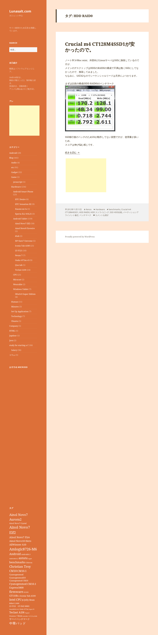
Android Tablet (20, 218)
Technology (16, 316)
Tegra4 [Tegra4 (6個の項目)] (27, 613)
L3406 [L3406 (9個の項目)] (16, 603)
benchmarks (114, 209)
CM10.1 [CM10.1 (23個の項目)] (22, 571)
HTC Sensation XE (23, 204)
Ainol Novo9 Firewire (25, 228)
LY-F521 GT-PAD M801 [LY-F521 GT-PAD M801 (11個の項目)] (19, 606)
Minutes (15, 306)
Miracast (17, 279)
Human (14, 301)
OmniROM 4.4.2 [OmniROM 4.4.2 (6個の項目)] (14, 609)
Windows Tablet (20, 289)
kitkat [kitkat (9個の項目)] (11, 603)
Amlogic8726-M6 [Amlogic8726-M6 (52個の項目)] (23, 549)
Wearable (17, 284)
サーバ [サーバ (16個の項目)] (12, 619)
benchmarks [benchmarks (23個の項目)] (17, 562)
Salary (14, 350)
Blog (11, 157)
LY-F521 (18, 250)
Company (13, 326)
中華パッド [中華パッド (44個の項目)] (17, 623)
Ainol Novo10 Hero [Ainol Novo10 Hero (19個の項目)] (20, 541)
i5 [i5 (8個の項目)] (19, 596)
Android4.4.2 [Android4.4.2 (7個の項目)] (13, 558)
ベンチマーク (85, 215)
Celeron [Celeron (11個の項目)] (29, 562)
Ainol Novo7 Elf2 (22, 223)
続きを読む (72, 152)
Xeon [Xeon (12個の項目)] (20, 616)
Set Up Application (19, 311)
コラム (12, 355)
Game (14, 177)
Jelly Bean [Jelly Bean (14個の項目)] (29, 599)
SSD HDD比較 (116, 212)
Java (11, 340)
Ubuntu (14, 321)
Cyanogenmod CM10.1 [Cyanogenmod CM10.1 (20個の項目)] (22, 584)
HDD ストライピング (100, 212)
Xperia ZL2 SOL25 (23, 214)
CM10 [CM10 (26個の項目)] (13, 571)
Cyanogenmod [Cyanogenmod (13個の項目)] (16, 574)
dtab (17, 236)
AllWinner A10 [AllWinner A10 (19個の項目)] (17, 544)
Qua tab (18, 265)
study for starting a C (19, 345)
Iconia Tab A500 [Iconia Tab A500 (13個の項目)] (28, 595)
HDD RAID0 (84, 212)
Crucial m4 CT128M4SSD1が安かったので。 (100, 47)
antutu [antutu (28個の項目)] (23, 558)
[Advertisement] (24, 120)
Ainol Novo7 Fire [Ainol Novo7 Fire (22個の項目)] (19, 537)
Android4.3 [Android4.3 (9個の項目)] (25, 554)
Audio (14, 162)
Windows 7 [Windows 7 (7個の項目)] (13, 616)
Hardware (16, 186)
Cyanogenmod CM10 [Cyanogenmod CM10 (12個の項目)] (18, 580)
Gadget (14, 172)
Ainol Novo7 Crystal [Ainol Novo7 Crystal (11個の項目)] (18, 523)
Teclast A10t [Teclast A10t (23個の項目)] (17, 612)
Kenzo (88, 209)
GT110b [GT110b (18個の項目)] (13, 595)
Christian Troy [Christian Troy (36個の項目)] (20, 566)
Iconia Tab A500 (22, 245)
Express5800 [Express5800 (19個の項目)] (16, 587)
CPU (15, 274)
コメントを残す (102, 215)
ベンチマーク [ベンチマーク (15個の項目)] (23, 619)
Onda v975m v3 (22, 260)
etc (12, 167)
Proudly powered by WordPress (80, 236)
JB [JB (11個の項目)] (23, 600)
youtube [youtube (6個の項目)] (25, 616)
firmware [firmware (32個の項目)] (16, 592)
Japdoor (13, 335)
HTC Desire (20, 199)
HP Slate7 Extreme (23, 241)
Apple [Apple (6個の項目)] (30, 558)
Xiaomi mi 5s (21, 209)
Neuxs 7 (18, 255)
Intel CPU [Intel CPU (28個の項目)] (15, 600)
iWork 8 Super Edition (25, 294)
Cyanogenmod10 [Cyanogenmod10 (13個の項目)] (17, 577)
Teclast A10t (20, 270)
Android (13, 153)
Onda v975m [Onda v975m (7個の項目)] (24, 609)
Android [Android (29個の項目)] (15, 554)
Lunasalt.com (20, 11)
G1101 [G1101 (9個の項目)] (26, 592)
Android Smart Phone (23, 191)
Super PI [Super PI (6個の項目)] (31, 609)
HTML (12, 330)
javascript (17, 182)
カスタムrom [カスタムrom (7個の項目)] (32, 616)
